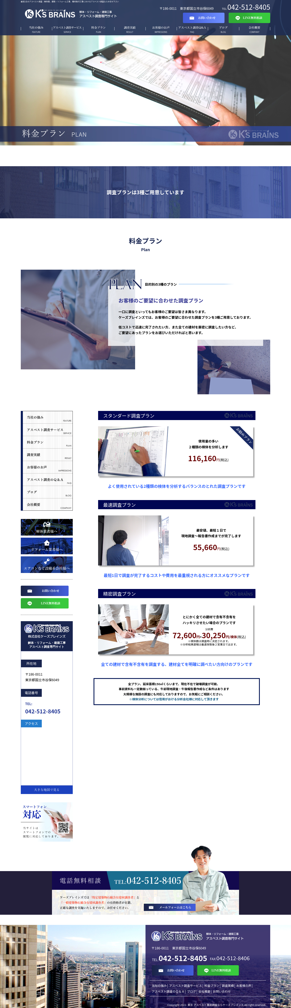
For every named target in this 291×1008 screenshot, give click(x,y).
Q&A (192, 30)
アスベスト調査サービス (67, 30)
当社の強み (36, 30)
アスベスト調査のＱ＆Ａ (168, 991)
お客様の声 (161, 30)
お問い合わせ (222, 991)
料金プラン (98, 30)
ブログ (223, 30)
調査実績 (130, 30)
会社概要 (254, 30)
